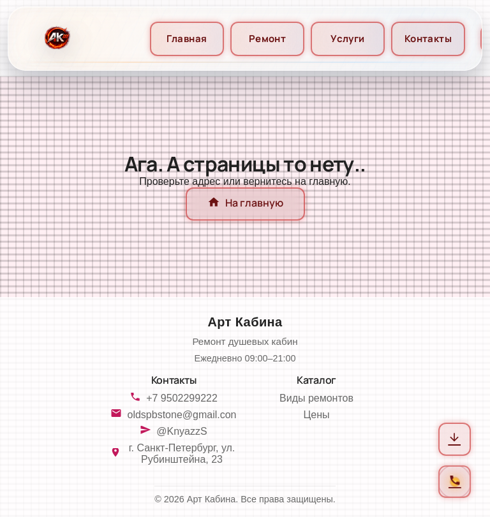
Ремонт (267, 38)
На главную (245, 204)
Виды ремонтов (316, 398)
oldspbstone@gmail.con (181, 414)
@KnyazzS (181, 431)
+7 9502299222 (182, 398)
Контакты (428, 38)
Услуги (347, 38)
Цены (316, 414)
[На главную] (56, 38)
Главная (187, 38)
